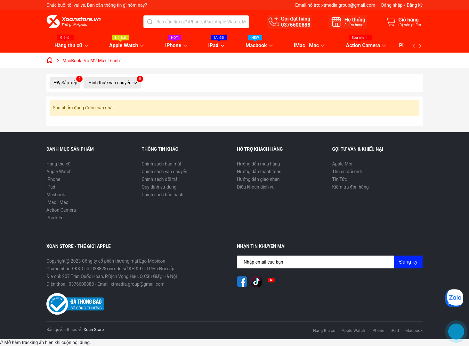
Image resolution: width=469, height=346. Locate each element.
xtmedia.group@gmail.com (348, 5)
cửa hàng (353, 25)
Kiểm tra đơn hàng (350, 187)
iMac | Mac (306, 46)
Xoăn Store (94, 329)
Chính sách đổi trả (160, 179)
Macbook (256, 46)
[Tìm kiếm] (149, 21)
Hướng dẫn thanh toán (259, 171)
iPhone (173, 46)
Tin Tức (339, 179)
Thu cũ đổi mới (347, 171)
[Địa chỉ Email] (330, 262)
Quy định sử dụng (159, 187)
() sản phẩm (409, 25)
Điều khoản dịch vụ (255, 187)
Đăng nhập (391, 5)
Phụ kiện (54, 217)
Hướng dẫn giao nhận (258, 179)
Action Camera (363, 46)
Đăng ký (415, 5)
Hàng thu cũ (68, 46)
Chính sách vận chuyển (165, 171)
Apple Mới (342, 163)
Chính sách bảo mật (162, 163)
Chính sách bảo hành (162, 194)
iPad (213, 46)
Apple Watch (123, 46)
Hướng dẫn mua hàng (258, 163)
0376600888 (296, 25)
